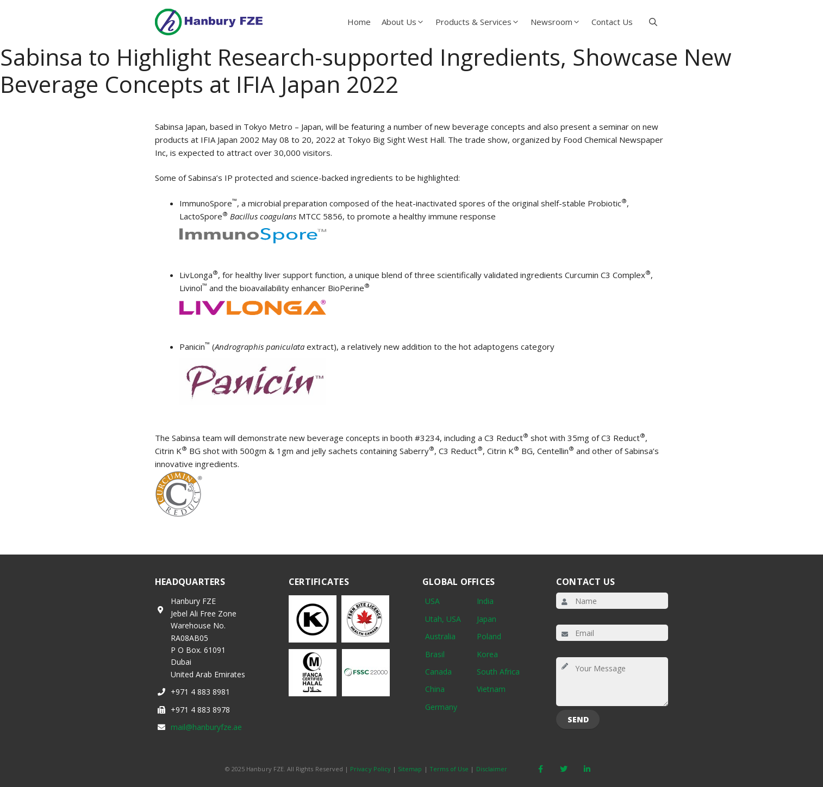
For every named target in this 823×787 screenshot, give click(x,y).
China (435, 689)
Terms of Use (449, 769)
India (485, 601)
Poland (489, 636)
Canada (438, 671)
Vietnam (491, 689)
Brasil (435, 654)
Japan (486, 619)
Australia (440, 636)
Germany (441, 707)
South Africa (498, 671)
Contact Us (612, 21)
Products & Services (480, 21)
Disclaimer (492, 769)
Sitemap (410, 769)
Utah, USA (443, 619)
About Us (406, 21)
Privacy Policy (370, 769)
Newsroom (558, 21)
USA (432, 601)
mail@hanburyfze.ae (206, 727)
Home (359, 21)
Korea (487, 654)
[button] (653, 21)
